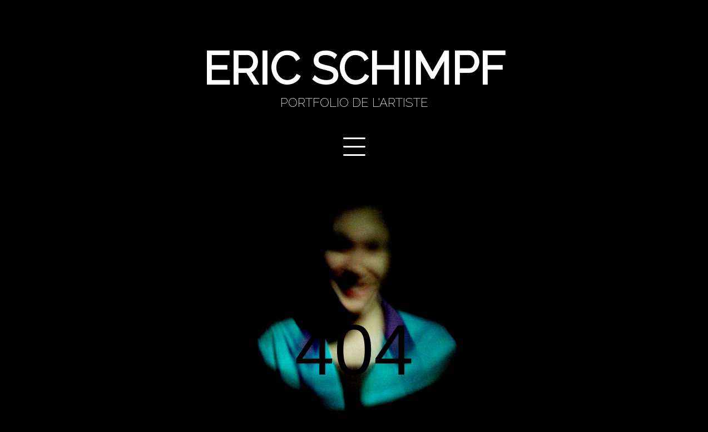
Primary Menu (354, 147)
